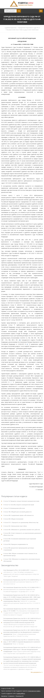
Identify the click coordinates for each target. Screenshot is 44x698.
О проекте (11, 696)
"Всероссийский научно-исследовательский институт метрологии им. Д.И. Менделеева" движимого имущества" (22, 623)
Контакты (4, 696)
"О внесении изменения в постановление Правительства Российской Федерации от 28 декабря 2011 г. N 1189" (21, 590)
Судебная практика (10, 27)
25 (27, 344)
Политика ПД (19, 696)
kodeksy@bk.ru (21, 693)
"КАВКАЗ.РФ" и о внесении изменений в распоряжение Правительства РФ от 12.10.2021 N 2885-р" (21, 601)
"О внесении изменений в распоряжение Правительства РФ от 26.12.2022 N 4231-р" (22, 582)
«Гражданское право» (34, 691)
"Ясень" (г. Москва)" (21, 642)
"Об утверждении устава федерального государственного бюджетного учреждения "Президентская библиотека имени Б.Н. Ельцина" (21, 612)
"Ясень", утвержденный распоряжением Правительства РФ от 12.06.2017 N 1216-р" (22, 634)
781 (20, 340)
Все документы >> (37, 673)
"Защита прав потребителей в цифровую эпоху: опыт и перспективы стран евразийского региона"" (22, 651)
